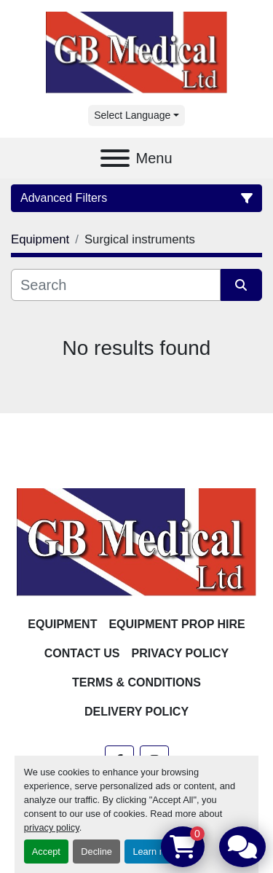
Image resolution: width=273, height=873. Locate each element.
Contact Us (82, 653)
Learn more (156, 851)
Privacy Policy (180, 653)
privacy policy (51, 827)
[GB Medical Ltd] (136, 541)
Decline (96, 851)
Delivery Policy (136, 711)
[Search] (116, 285)
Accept (46, 851)
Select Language (132, 115)
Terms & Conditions (136, 682)
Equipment (62, 624)
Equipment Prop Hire (176, 624)
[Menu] (115, 158)
